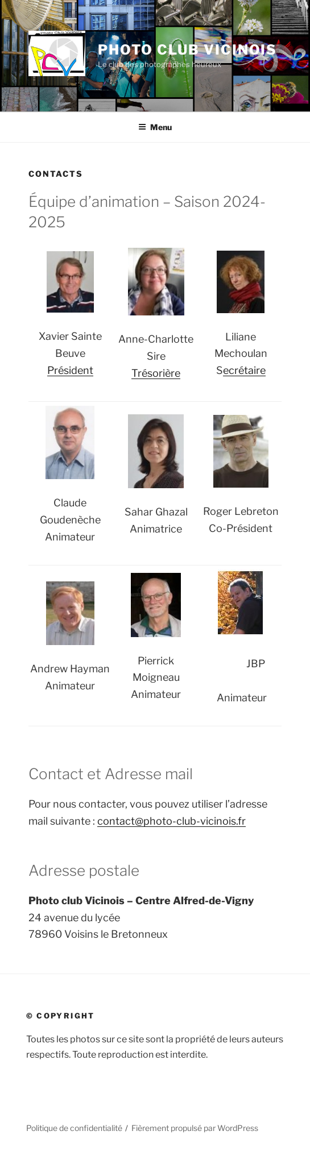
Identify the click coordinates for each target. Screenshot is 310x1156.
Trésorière (155, 373)
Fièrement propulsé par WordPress (194, 1128)
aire (257, 370)
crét (238, 370)
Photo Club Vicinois (187, 49)
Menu (155, 127)
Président (70, 370)
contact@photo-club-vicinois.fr (171, 821)
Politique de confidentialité (74, 1128)
